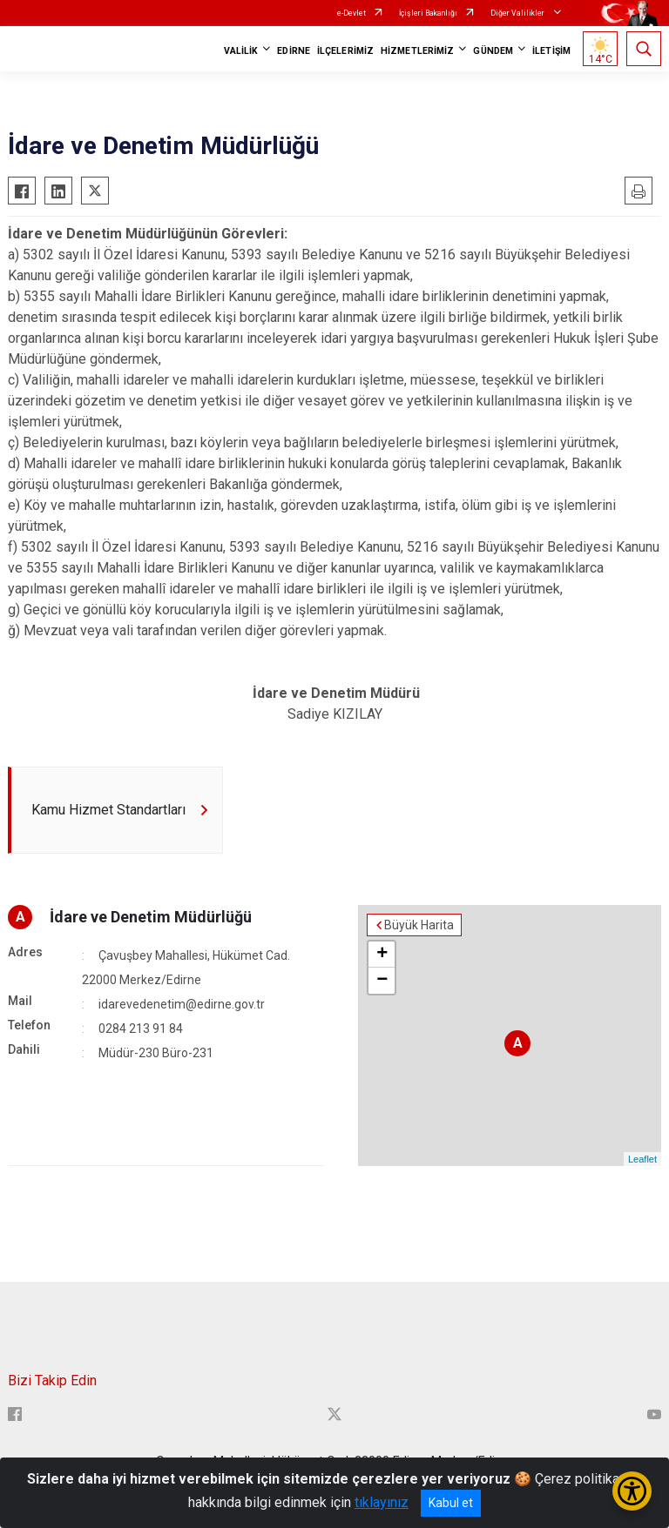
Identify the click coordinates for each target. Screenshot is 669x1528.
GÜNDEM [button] (493, 51)
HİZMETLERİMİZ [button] (417, 51)
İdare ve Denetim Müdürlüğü (151, 917)
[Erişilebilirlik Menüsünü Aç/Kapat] (632, 1491)
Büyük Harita (419, 925)
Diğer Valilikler (518, 13)
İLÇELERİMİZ (345, 51)
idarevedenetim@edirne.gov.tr (181, 1004)
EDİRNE (293, 51)
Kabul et (451, 1503)
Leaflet (642, 1159)
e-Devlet (351, 13)
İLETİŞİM (551, 51)
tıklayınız (382, 1502)
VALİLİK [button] (241, 51)
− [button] (382, 981)
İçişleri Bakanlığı (428, 13)
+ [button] (382, 955)
